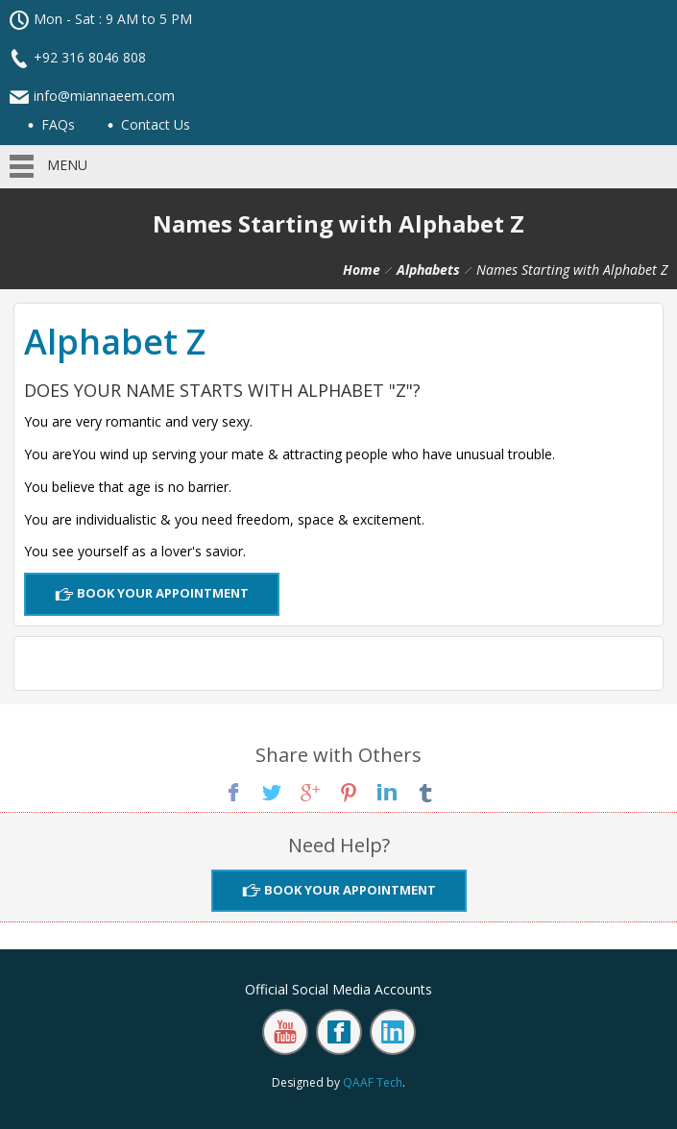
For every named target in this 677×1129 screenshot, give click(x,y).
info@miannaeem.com (104, 95)
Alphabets (428, 269)
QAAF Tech (372, 1082)
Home (361, 269)
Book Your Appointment (161, 592)
